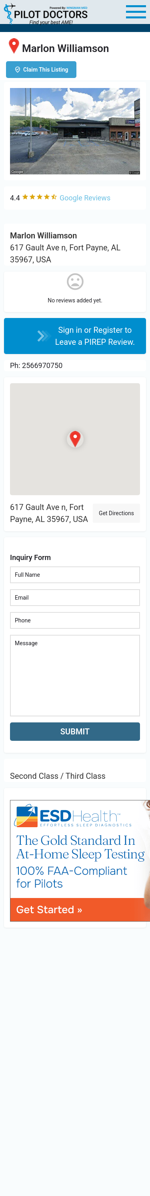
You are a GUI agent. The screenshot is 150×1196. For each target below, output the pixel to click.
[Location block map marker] (75, 439)
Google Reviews (85, 198)
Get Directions (116, 513)
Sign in (71, 330)
